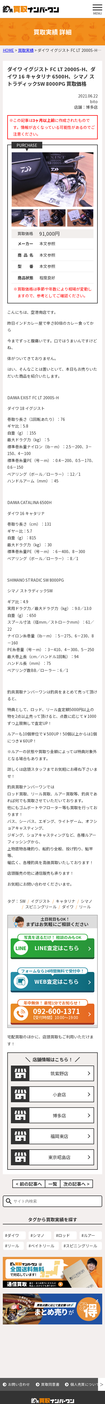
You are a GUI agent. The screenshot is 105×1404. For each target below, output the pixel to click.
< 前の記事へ (29, 1185)
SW (22, 901)
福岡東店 (59, 1137)
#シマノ (38, 1237)
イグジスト (40, 901)
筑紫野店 (59, 1075)
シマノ (86, 901)
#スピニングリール (80, 1247)
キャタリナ (65, 901)
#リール (12, 1247)
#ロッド (63, 1237)
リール (85, 906)
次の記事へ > (76, 1185)
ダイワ (68, 906)
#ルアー (88, 1237)
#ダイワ (12, 1237)
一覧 (52, 1185)
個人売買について (84, 1384)
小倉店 (59, 1096)
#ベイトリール (41, 1247)
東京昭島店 (59, 1158)
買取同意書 (50, 1384)
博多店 (59, 1117)
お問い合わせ (19, 1384)
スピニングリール (41, 906)
